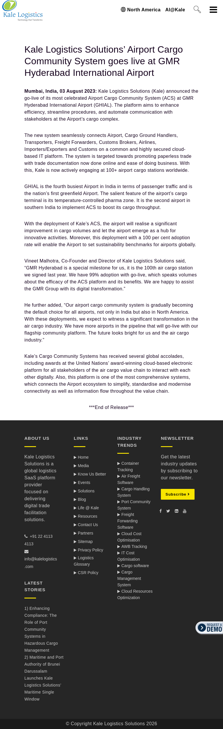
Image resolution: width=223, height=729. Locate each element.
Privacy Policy (90, 550)
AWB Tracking (134, 546)
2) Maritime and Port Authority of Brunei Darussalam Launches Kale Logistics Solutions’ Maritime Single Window (44, 678)
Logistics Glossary (83, 561)
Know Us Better (92, 474)
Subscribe (178, 494)
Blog (82, 499)
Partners (85, 533)
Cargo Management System (129, 578)
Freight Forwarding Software (127, 521)
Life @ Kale (88, 507)
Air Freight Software (128, 479)
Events (84, 482)
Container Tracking (128, 466)
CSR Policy (88, 572)
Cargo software (135, 565)
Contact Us (88, 524)
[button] (208, 635)
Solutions (86, 491)
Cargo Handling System (133, 492)
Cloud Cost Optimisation (129, 536)
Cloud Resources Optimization (134, 594)
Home (83, 457)
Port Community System (133, 504)
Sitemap (85, 541)
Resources (87, 516)
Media (83, 465)
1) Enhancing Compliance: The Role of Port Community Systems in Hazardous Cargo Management (41, 629)
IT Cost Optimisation (128, 556)
